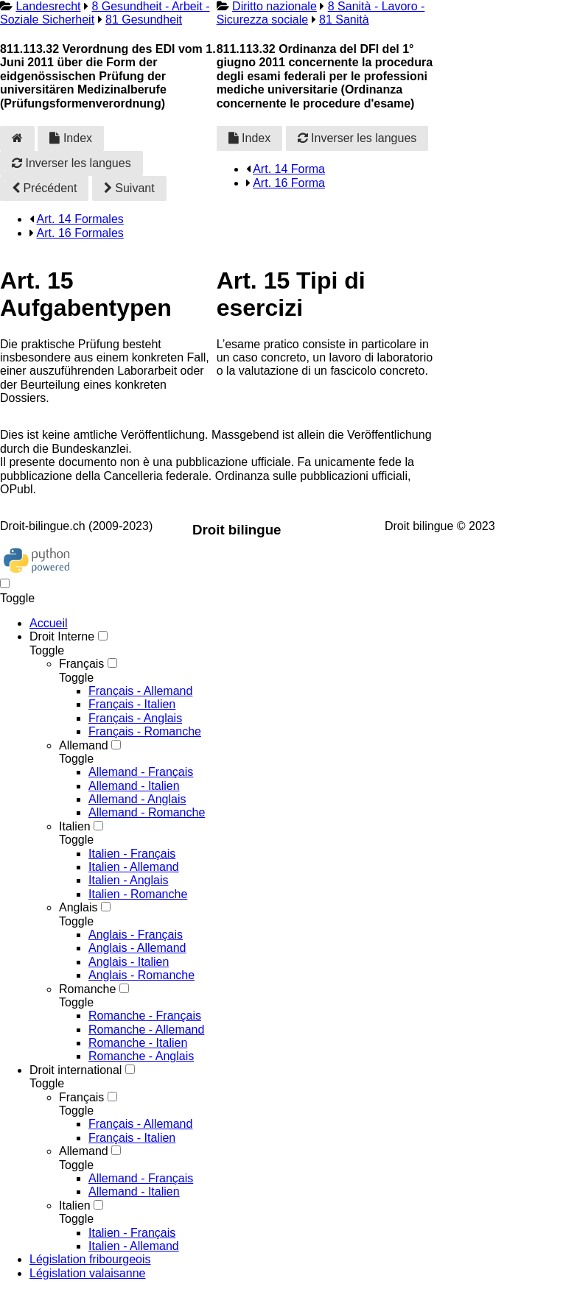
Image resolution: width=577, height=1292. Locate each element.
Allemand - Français (140, 772)
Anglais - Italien (128, 962)
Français (81, 663)
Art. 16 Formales (80, 233)
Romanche (87, 989)
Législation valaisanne (87, 1273)
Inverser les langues (71, 163)
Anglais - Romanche (141, 975)
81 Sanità (344, 19)
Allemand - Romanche (146, 812)
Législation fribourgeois (90, 1259)
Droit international (75, 1070)
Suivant (129, 188)
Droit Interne (61, 636)
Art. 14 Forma (289, 169)
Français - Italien (131, 704)
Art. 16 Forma (289, 183)
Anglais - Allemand (137, 948)
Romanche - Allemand (146, 1029)
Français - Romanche (144, 731)
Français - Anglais (135, 718)
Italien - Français (131, 853)
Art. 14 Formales (80, 219)
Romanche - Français (144, 1015)
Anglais (78, 907)
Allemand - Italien (134, 786)
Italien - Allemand (133, 867)
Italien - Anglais (128, 880)
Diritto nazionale (274, 6)
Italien (75, 826)
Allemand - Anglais (137, 799)
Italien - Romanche (137, 894)
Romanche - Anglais (141, 1056)
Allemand (83, 745)
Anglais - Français (135, 934)
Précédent (44, 188)
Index (70, 138)
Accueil (48, 623)
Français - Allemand (140, 691)
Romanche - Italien (137, 1043)
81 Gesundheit (143, 19)
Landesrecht (47, 6)
